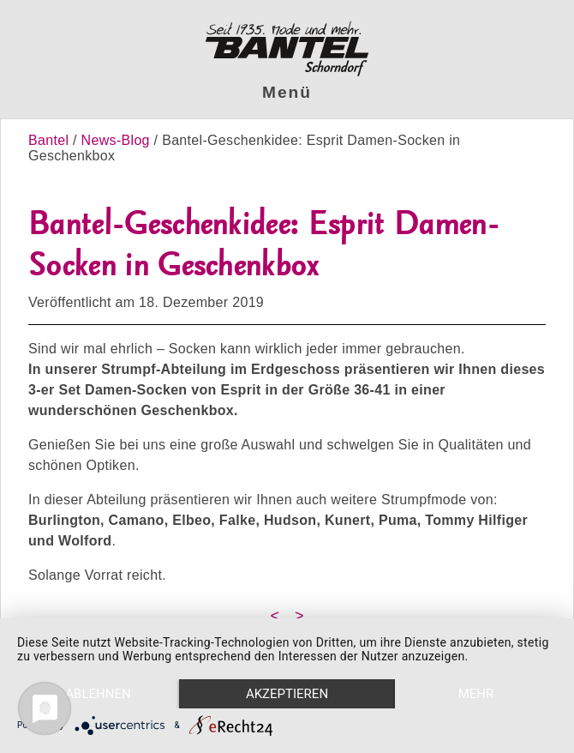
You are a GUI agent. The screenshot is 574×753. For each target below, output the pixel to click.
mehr (476, 694)
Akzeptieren (287, 694)
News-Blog (115, 140)
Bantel (50, 140)
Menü (287, 92)
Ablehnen (97, 694)
